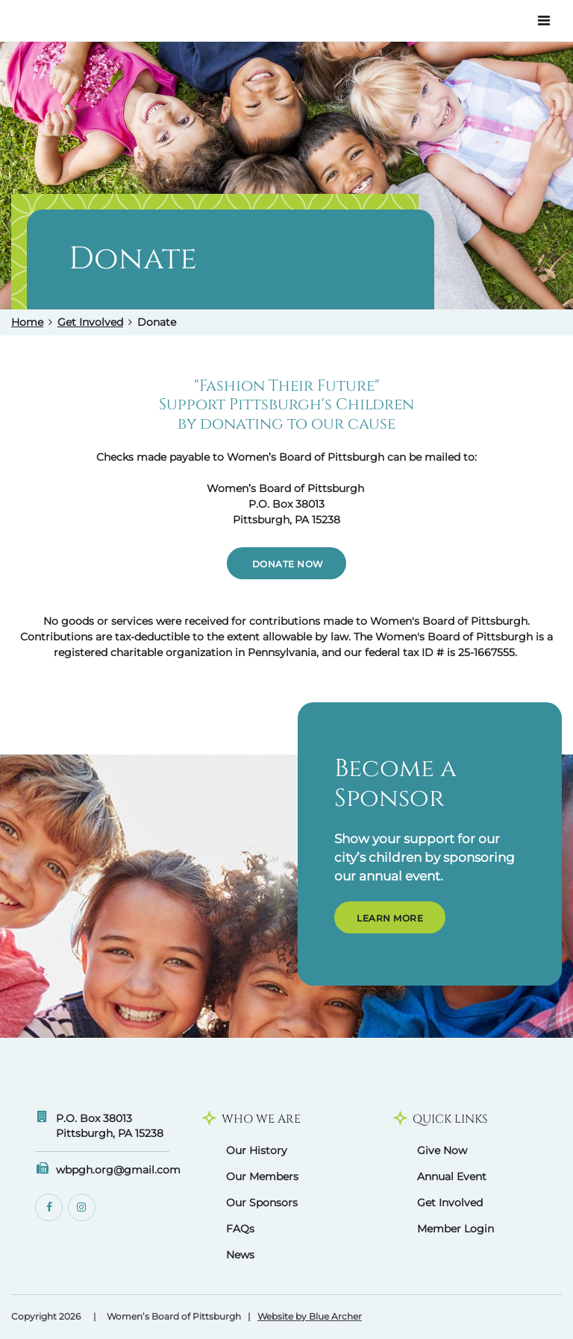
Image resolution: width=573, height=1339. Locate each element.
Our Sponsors (262, 1202)
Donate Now (286, 564)
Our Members (262, 1176)
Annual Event (451, 1176)
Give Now (442, 1150)
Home (27, 322)
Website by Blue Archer (309, 1316)
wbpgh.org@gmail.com (118, 1169)
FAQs (240, 1228)
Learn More (390, 918)
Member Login (455, 1228)
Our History (256, 1150)
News (240, 1254)
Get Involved (90, 322)
